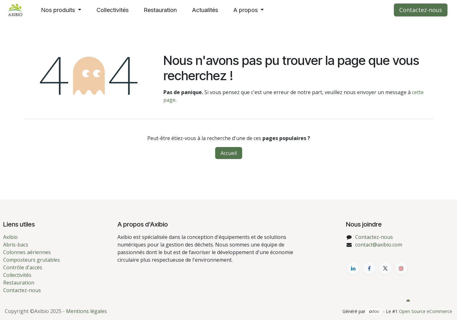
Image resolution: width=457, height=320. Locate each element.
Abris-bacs (15, 244)
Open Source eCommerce (425, 311)
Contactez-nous (420, 10)
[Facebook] (369, 268)
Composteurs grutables (31, 259)
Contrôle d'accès (22, 267)
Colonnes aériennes (27, 252)
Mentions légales (86, 311)
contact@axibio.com (378, 244)
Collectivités (17, 275)
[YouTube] (401, 268)
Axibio (10, 237)
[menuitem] (61, 10)
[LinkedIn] (353, 268)
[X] (385, 268)
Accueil (229, 153)
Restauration (18, 282)
